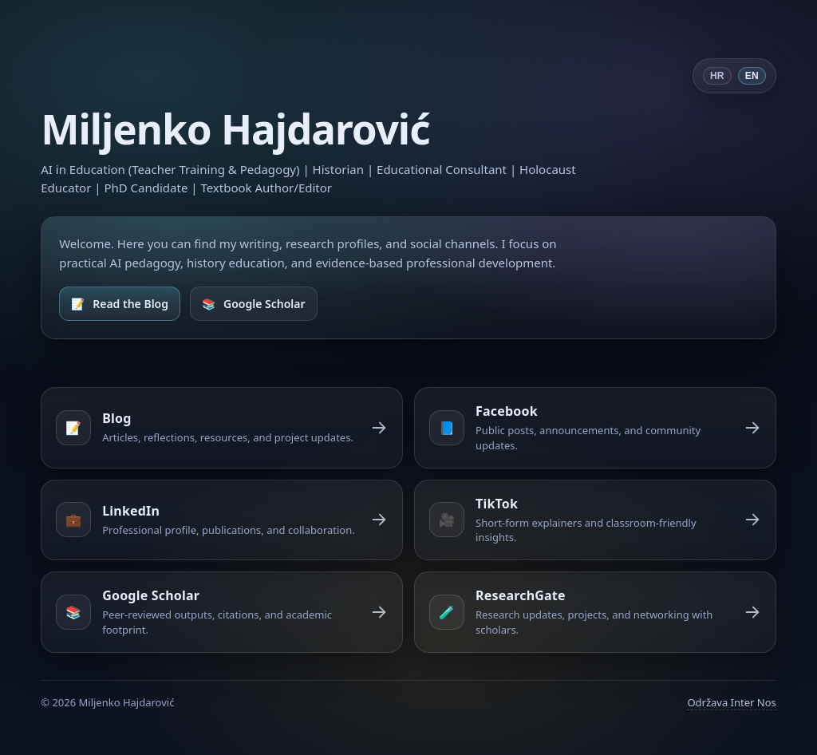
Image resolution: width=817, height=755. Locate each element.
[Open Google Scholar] (254, 304)
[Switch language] (734, 75)
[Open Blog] (119, 304)
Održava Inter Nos (731, 702)
